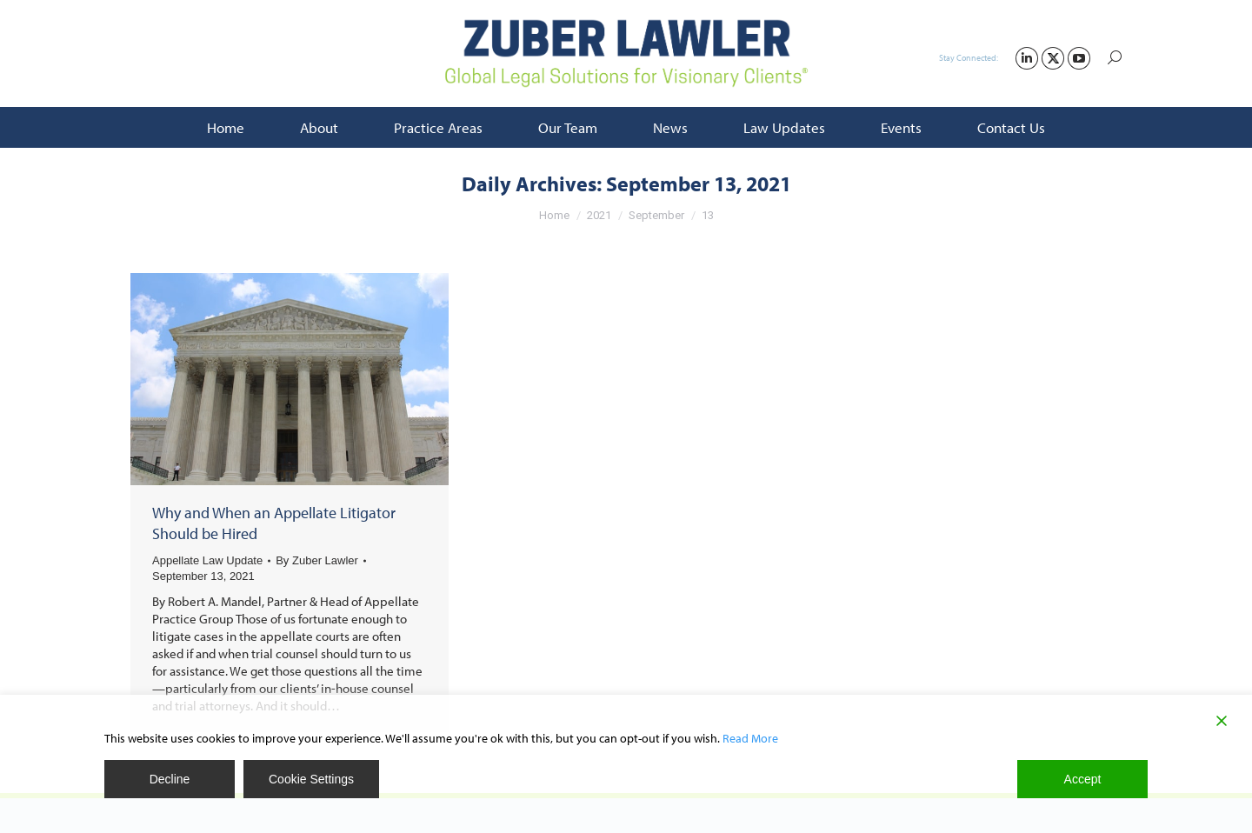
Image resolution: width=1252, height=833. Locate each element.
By (317, 560)
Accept (1083, 779)
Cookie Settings (311, 779)
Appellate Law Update (207, 560)
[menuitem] (225, 127)
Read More (750, 738)
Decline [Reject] (170, 779)
